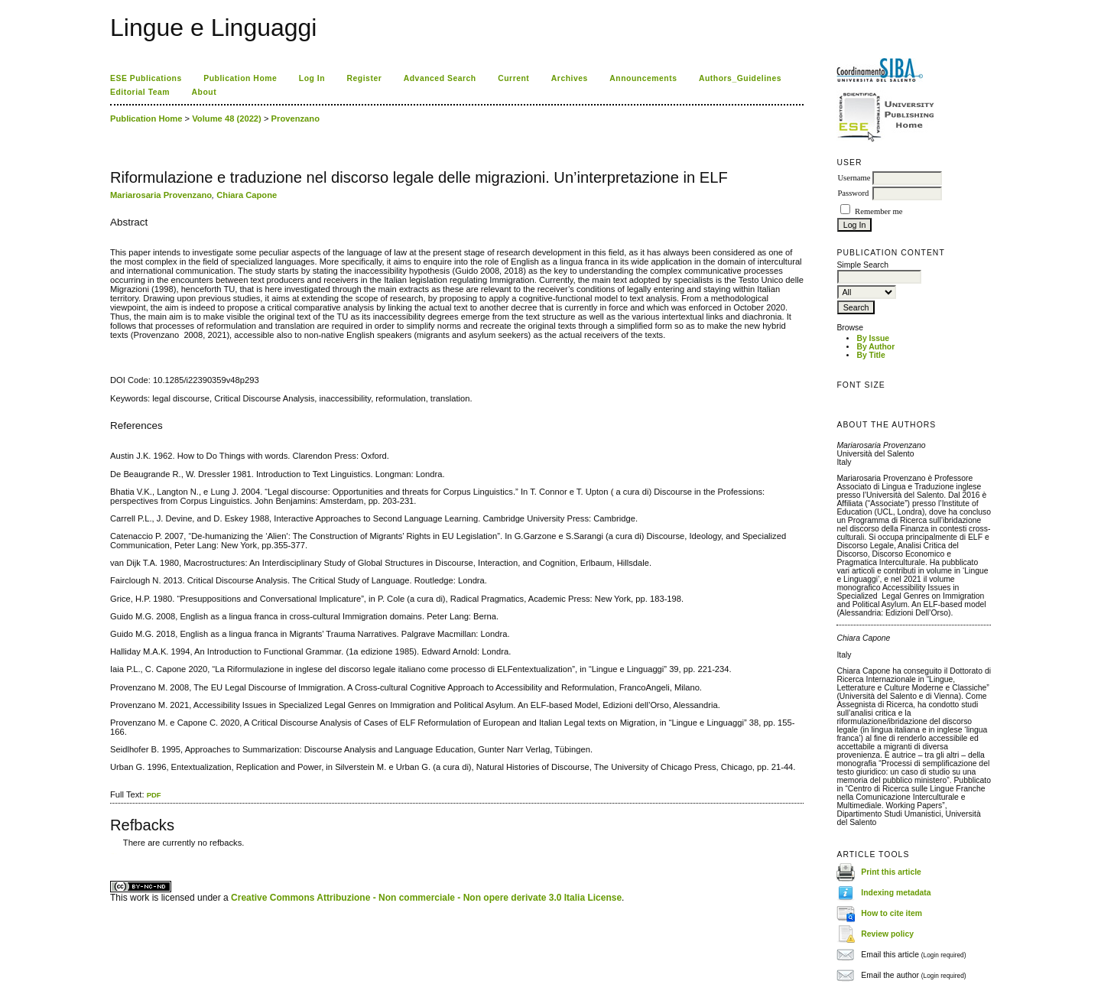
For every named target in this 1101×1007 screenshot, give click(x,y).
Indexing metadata (895, 892)
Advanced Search (440, 78)
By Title (870, 355)
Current (513, 78)
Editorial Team (140, 92)
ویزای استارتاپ (113, 853)
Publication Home (240, 78)
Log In (312, 78)
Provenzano (295, 118)
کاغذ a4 (111, 853)
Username (853, 178)
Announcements (643, 78)
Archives (569, 78)
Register (364, 78)
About (204, 92)
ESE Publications (146, 78)
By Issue (872, 338)
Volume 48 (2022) (226, 118)
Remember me (878, 211)
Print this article (891, 871)
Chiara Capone (246, 195)
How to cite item (891, 912)
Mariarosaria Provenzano (161, 195)
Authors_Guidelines (740, 78)
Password (853, 193)
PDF (154, 795)
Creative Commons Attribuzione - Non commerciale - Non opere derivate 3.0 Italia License (426, 897)
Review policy (887, 933)
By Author (875, 347)
